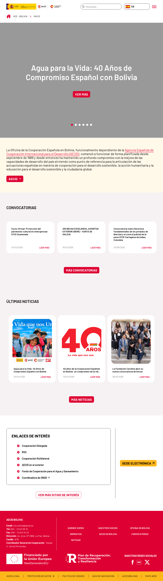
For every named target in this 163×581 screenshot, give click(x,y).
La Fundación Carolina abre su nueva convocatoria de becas (131, 370)
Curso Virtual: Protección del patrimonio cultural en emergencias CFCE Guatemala (31, 231)
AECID (15, 179)
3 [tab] (79, 125)
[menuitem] (76, 528)
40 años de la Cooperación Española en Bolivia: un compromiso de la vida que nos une (82, 370)
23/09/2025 (123, 247)
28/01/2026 (121, 376)
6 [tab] (91, 125)
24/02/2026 (20, 247)
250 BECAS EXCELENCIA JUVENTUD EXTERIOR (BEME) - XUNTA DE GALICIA (82, 231)
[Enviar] (83, 6)
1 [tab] (72, 125)
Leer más (44, 247)
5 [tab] (87, 125)
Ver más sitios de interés (58, 495)
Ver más (81, 94)
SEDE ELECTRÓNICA (138, 463)
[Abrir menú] (154, 6)
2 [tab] (75, 125)
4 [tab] (83, 125)
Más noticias (81, 399)
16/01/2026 (72, 247)
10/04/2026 (23, 376)
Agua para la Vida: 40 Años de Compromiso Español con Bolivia (81, 72)
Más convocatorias (81, 270)
